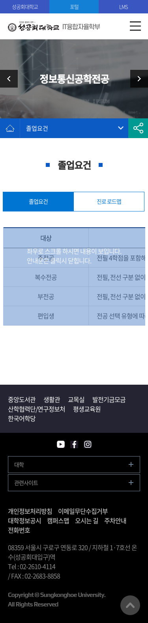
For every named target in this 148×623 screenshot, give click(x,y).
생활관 (51, 399)
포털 (74, 6)
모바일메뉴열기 (135, 26)
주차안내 (115, 520)
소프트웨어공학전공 (12, 79)
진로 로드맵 (109, 201)
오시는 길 (86, 520)
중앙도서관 (22, 399)
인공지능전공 (136, 79)
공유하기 (138, 128)
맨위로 (130, 605)
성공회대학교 (25, 6)
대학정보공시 (24, 520)
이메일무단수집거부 (83, 511)
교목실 (76, 399)
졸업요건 (37, 128)
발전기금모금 (109, 399)
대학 (19, 464)
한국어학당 (22, 418)
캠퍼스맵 (58, 520)
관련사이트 (26, 482)
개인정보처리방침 (30, 511)
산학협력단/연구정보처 (36, 408)
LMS (123, 6)
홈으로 (10, 128)
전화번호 (19, 530)
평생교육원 (87, 408)
